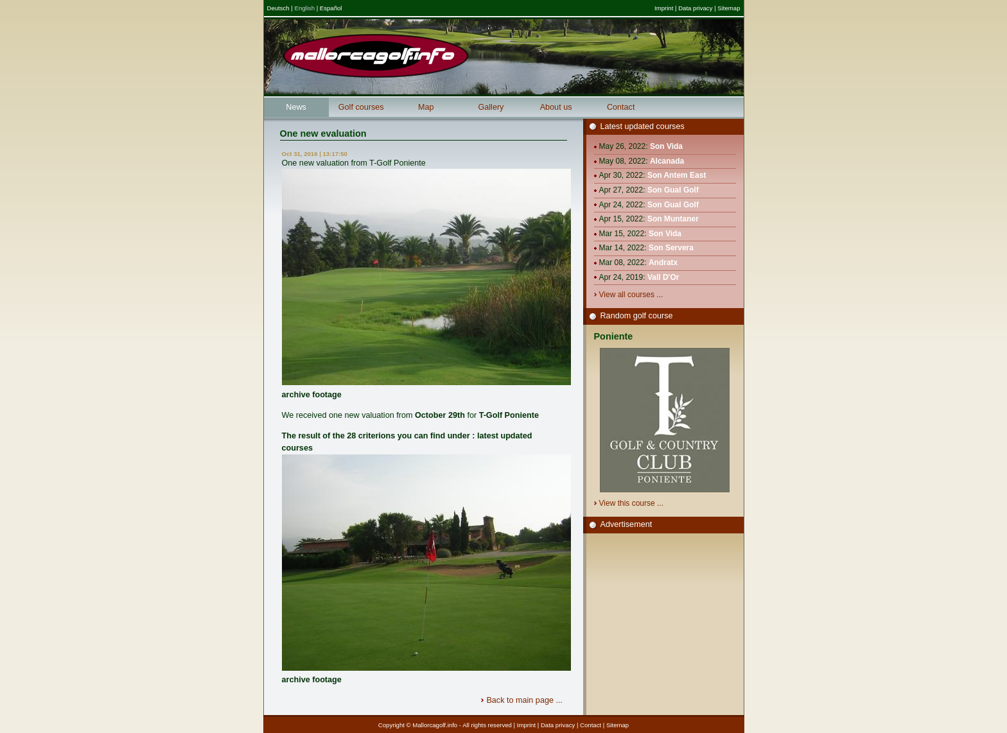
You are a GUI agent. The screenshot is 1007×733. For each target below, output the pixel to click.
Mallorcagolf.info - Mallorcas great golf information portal (375, 56)
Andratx (663, 262)
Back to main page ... (525, 700)
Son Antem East (676, 175)
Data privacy (695, 8)
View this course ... (632, 503)
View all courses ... (632, 294)
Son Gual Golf (673, 189)
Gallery (491, 107)
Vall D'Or (663, 277)
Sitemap (728, 8)
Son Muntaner (673, 218)
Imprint (663, 8)
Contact (621, 107)
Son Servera (671, 247)
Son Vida (666, 146)
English (305, 8)
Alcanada (667, 161)
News (296, 107)
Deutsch (278, 8)
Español (331, 8)
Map (426, 107)
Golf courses (361, 107)
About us (556, 107)
